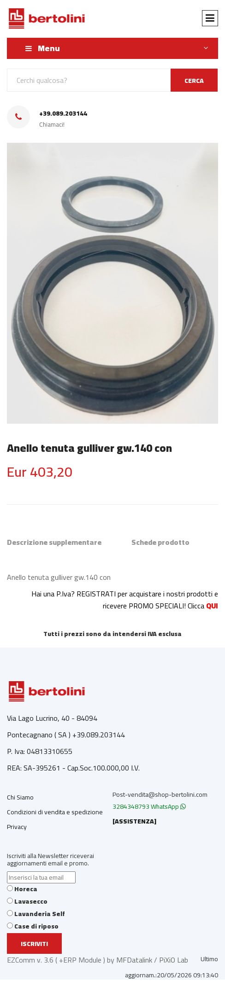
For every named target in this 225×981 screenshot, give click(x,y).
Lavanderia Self (39, 913)
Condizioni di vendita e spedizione (55, 812)
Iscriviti (34, 944)
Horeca (25, 888)
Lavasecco (30, 901)
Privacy (17, 827)
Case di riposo (36, 926)
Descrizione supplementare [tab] (54, 542)
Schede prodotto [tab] (160, 542)
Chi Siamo (20, 797)
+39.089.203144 (63, 113)
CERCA (194, 81)
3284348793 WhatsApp (149, 806)
